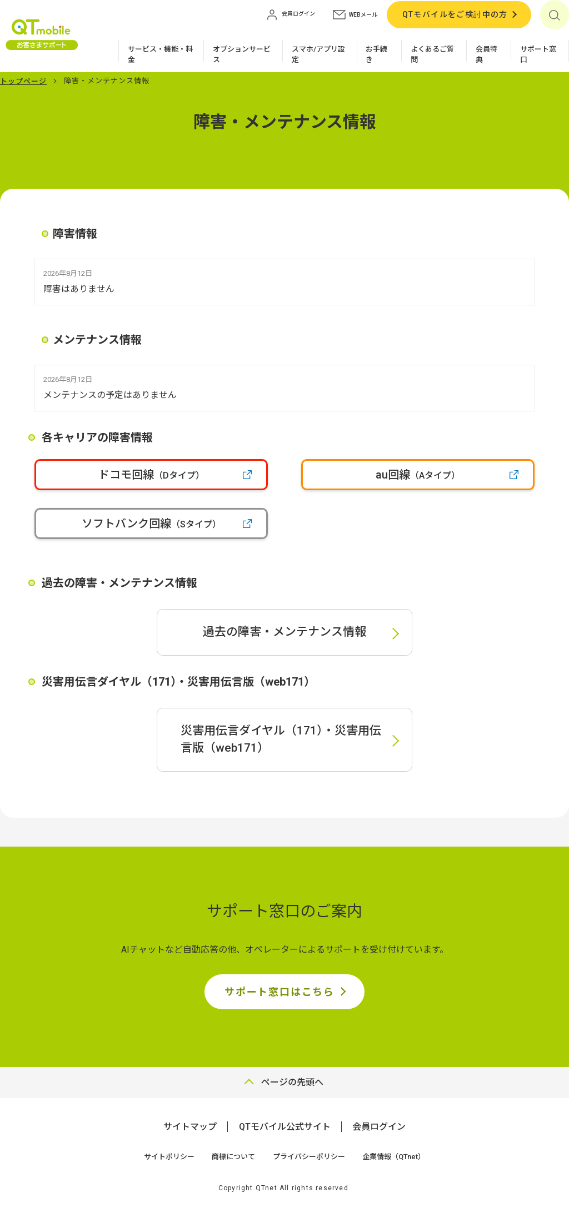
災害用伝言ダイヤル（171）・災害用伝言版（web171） (281, 739)
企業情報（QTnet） (393, 1156)
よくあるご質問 (432, 54)
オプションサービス (242, 54)
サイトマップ (190, 1126)
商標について (233, 1156)
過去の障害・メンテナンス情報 (284, 631)
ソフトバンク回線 (151, 523)
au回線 (418, 474)
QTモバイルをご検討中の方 (455, 14)
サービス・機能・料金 (160, 54)
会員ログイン (379, 1126)
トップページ (23, 81)
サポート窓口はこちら (279, 992)
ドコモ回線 (151, 474)
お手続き (376, 54)
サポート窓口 (538, 54)
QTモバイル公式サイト (285, 1126)
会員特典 (486, 54)
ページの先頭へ (292, 1082)
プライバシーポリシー (309, 1156)
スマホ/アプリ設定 (318, 54)
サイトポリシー (169, 1156)
